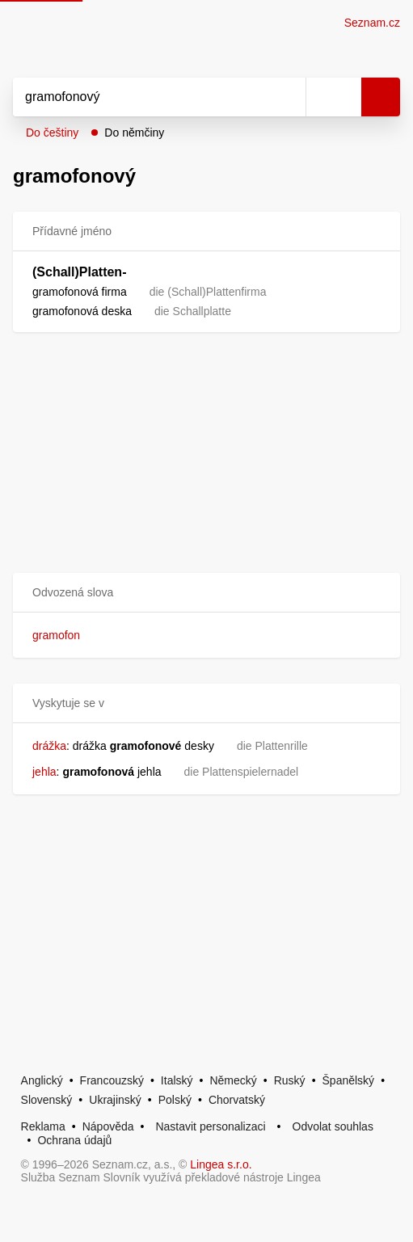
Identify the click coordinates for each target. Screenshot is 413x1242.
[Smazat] (288, 97)
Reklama (43, 1126)
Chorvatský (237, 1099)
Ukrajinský (115, 1099)
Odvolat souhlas (333, 1126)
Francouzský (112, 1080)
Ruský (290, 1080)
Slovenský (47, 1099)
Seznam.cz (372, 22)
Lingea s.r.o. (220, 1164)
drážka (49, 745)
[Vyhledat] (141, 97)
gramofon (56, 635)
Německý (232, 1080)
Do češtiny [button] (52, 132)
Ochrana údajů (74, 1140)
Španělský (348, 1080)
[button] (206, 593)
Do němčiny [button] (134, 132)
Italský (177, 1080)
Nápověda (108, 1126)
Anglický (42, 1080)
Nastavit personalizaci (210, 1126)
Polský (175, 1099)
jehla (44, 771)
